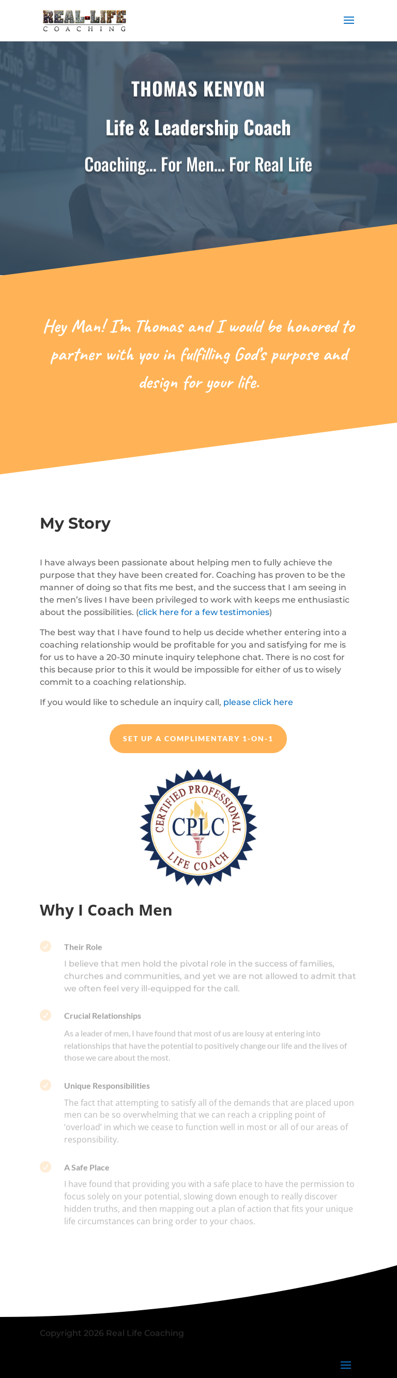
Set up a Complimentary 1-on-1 (198, 738)
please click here (258, 702)
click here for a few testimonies (204, 612)
